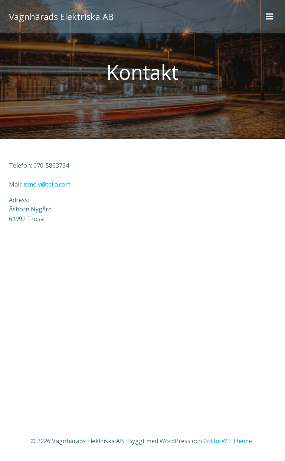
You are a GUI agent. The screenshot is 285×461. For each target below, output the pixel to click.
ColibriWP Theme (227, 441)
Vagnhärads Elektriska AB (61, 16)
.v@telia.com (47, 184)
